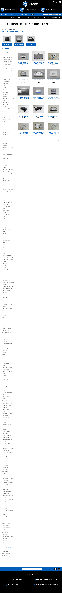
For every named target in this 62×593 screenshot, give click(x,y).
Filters (3, 294)
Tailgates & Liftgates (8, 286)
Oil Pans (5, 216)
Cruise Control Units (7, 44)
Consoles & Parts (7, 361)
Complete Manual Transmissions (8, 505)
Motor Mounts (6, 214)
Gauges (4, 299)
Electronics (4, 178)
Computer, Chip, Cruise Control (12, 29)
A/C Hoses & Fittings (8, 75)
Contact (43, 17)
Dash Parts (5, 365)
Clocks (4, 302)
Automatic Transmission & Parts (8, 477)
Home (3, 29)
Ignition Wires (6, 330)
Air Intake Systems (7, 96)
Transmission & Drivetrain (5, 472)
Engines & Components (7, 189)
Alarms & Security (7, 337)
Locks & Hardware (7, 269)
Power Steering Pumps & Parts (8, 457)
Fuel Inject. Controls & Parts (8, 99)
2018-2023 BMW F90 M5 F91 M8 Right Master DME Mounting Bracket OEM (38, 115)
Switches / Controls (7, 392)
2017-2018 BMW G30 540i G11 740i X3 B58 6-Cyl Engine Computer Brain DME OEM (53, 98)
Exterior (4, 242)
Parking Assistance (7, 57)
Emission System (6, 180)
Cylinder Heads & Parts (7, 207)
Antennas (5, 251)
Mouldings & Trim (7, 273)
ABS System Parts (7, 119)
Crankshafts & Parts (7, 204)
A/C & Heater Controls (8, 68)
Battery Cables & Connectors (7, 140)
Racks (4, 278)
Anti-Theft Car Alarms (7, 340)
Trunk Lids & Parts (7, 288)
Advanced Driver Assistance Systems (7, 53)
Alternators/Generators (8, 137)
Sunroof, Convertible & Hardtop (8, 283)
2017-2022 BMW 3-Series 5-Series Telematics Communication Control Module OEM (38, 133)
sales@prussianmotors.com (49, 579)
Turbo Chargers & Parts (7, 528)
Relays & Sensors (8, 343)
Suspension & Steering (7, 448)
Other (31, 44)
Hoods (4, 267)
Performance (5, 422)
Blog (24, 17)
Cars (19, 17)
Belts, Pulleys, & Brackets (7, 192)
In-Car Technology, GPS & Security (8, 333)
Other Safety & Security (6, 432)
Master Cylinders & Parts (7, 129)
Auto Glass (5, 313)
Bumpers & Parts (7, 255)
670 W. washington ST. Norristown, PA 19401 (46, 584)
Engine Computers (19, 44)
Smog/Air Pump (6, 187)
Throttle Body (6, 115)
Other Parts (4, 420)
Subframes (5, 467)
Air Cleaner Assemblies (5, 93)
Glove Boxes (6, 369)
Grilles (4, 265)
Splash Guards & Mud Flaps (8, 248)
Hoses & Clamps (7, 163)
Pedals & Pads (6, 379)
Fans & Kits (5, 161)
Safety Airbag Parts (7, 435)
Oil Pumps (5, 218)
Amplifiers (5, 346)
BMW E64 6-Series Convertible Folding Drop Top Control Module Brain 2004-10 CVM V (53, 80)
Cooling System (5, 158)
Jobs (60, 17)
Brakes (3, 117)
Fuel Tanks (5, 106)
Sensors (5, 112)
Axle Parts (5, 489)
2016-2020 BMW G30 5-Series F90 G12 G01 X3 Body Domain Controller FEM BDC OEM (23, 133)
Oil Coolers (5, 165)
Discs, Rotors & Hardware (6, 125)
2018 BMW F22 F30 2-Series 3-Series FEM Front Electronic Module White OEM (53, 63)
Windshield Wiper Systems (7, 291)
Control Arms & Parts (8, 452)
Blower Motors (6, 77)
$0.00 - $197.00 (5, 550)
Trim (4, 394)
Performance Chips (7, 424)
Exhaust (4, 233)
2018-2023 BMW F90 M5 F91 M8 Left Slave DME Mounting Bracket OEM (23, 115)
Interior (3, 354)
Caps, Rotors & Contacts (6, 321)
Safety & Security (6, 426)
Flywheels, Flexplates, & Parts (8, 496)
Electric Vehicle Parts (7, 173)
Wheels (4, 542)
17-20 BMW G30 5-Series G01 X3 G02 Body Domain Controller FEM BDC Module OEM (53, 133)
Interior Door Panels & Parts (8, 372)
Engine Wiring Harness (6, 211)
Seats (4, 381)
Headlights (5, 407)
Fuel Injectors (6, 102)
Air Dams (5, 244)
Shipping (36, 17)
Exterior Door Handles (8, 257)
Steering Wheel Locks (8, 439)
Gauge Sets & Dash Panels (7, 305)
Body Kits (5, 253)
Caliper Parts (6, 121)
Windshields (6, 315)
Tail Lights (5, 415)
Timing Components (7, 227)
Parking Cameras (8, 59)
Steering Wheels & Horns (7, 387)
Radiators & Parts (7, 167)
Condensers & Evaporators (6, 80)
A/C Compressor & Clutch (7, 71)
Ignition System (5, 317)
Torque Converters (7, 516)
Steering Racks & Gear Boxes (7, 464)
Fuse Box (5, 143)
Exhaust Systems (7, 240)
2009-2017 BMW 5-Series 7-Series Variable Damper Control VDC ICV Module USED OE (23, 63)
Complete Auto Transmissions (7, 485)
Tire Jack (5, 534)
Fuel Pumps (5, 104)
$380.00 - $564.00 (6, 553)
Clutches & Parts (7, 491)
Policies (30, 17)
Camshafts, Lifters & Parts (8, 199)
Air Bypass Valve (7, 182)
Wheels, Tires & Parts (7, 532)
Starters (5, 145)
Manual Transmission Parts (8, 509)
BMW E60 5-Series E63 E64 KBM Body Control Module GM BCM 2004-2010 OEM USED (23, 98)
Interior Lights (6, 409)
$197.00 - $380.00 (6, 551)
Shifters (4, 514)
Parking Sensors (8, 61)
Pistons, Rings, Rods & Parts (8, 224)
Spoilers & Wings (7, 280)
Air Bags (5, 429)
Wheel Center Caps (7, 540)
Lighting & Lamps (6, 400)
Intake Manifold (6, 108)
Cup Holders (6, 363)
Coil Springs (6, 450)
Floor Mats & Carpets (8, 367)
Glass (3, 310)
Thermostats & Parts (8, 169)
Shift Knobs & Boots (7, 383)
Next (24, 49)
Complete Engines (7, 202)
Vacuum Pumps (6, 229)
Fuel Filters (5, 297)
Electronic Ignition (7, 328)
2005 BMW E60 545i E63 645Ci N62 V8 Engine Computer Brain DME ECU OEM (23, 80)
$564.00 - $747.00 (6, 555)
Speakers (5, 350)
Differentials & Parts (8, 493)
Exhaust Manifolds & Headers (8, 237)
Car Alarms (5, 441)
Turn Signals (6, 417)
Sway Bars (5, 469)
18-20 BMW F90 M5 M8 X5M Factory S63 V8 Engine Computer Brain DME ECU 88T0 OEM (53, 115)
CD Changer (6, 348)
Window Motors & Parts (7, 397)
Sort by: (49, 48)
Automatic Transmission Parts (8, 481)
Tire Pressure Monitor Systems (8, 537)
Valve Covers (6, 231)
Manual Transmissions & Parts (8, 500)
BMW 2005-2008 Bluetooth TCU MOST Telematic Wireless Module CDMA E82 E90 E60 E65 (38, 80)
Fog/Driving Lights (7, 403)
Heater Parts (6, 83)
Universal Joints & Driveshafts (7, 519)
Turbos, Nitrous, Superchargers (6, 524)
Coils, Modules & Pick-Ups (8, 325)
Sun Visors (5, 390)
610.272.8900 (18, 579)
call (54, 2)
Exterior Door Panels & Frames (8, 260)
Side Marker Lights (7, 413)
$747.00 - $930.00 (6, 557)
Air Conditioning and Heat (7, 65)
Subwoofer (5, 352)
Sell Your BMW (52, 17)
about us (14, 17)
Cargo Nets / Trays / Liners (8, 358)
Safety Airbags (6, 437)
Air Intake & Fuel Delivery (6, 88)
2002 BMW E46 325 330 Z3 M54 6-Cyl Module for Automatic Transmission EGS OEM (38, 98)
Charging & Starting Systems (6, 133)
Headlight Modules (7, 405)
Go (32, 14)
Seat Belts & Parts (7, 443)
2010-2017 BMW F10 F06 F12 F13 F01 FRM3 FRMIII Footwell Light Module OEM (38, 63)
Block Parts (5, 196)
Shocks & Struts (7, 461)
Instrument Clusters (7, 308)
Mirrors (4, 271)
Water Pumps (6, 171)
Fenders (5, 263)
